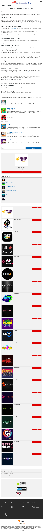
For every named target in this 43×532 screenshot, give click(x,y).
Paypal (12, 507)
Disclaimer (33, 506)
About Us (33, 502)
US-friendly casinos (28, 71)
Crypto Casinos (10, 139)
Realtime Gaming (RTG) (25, 502)
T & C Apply (21, 169)
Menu (41, 1)
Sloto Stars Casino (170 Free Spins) (10, 182)
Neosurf (12, 506)
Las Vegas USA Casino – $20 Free (10, 186)
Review (37, 207)
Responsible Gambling (35, 508)
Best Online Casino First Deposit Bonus (15, 132)
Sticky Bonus (9, 116)
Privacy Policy (34, 505)
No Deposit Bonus (11, 108)
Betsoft (23, 506)
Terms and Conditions (35, 507)
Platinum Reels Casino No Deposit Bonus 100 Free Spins (13, 178)
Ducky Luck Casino (21, 167)
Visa (12, 502)
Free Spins (2, 505)
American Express (14, 505)
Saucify (23, 505)
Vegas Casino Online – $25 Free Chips (11, 194)
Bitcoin (12, 508)
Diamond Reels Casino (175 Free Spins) (11, 190)
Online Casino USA (11, 100)
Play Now (21, 171)
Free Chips (9, 124)
